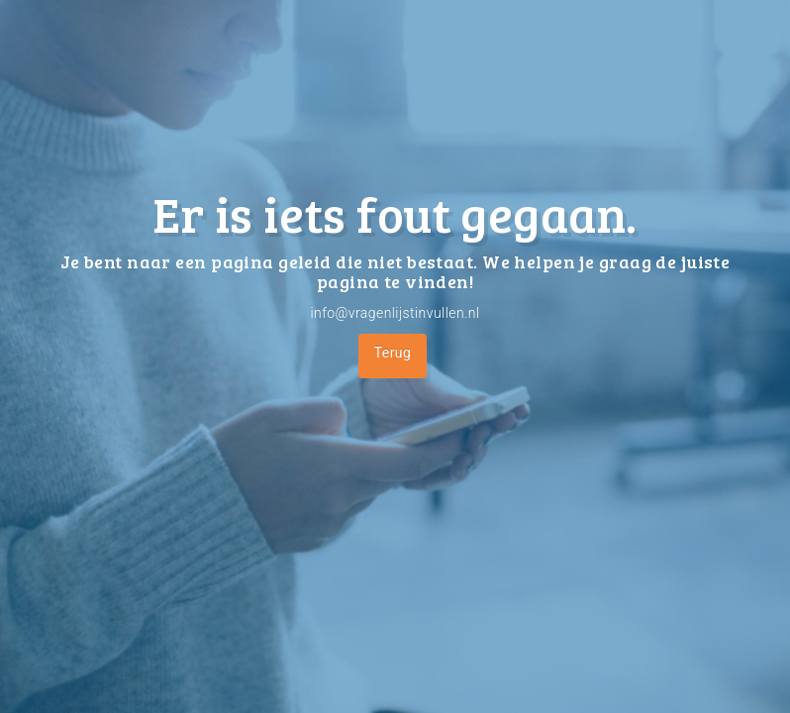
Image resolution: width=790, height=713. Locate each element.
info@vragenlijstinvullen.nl (394, 313)
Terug (393, 352)
